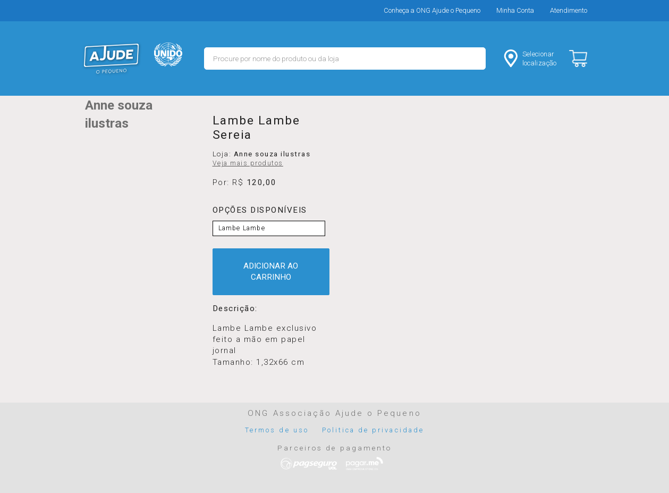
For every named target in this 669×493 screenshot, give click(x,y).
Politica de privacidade (373, 430)
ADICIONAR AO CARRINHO (270, 271)
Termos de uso (277, 430)
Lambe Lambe (241, 228)
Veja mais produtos (248, 163)
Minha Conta (515, 10)
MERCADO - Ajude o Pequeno (111, 58)
